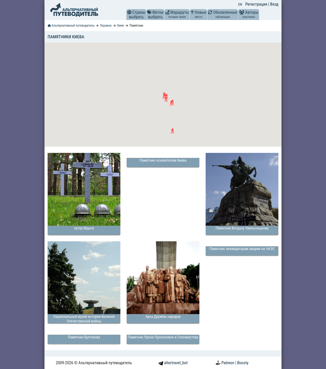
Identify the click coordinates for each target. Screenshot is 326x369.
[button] (129, 12)
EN (240, 4)
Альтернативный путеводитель (71, 25)
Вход (274, 4)
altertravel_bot (173, 362)
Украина (105, 25)
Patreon (228, 362)
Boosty (242, 362)
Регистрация (256, 4)
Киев (120, 25)
